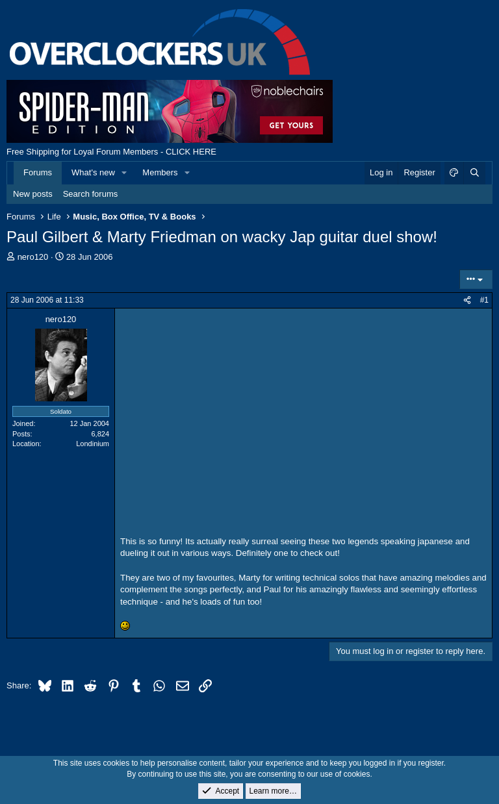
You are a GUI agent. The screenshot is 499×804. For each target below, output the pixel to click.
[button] (124, 173)
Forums (37, 172)
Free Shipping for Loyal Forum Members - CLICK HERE (111, 152)
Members (159, 172)
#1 (484, 300)
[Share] (467, 300)
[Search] (474, 173)
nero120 (33, 257)
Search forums (90, 194)
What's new (93, 172)
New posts (33, 194)
